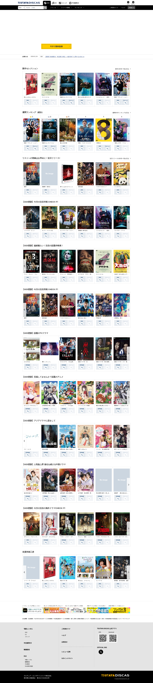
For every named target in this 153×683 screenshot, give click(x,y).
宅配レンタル (28, 659)
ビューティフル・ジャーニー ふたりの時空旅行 (73, 230)
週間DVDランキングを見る (121, 112)
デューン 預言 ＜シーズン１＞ (87, 536)
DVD (48, 3)
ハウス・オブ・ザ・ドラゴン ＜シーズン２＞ (126, 536)
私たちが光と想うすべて (84, 97)
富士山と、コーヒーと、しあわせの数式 (88, 580)
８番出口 (98, 143)
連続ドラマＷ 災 (83, 361)
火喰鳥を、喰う (118, 318)
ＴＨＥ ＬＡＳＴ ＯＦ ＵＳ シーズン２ (72, 536)
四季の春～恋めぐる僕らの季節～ (69, 449)
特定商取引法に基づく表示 (97, 618)
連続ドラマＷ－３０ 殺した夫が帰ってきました (127, 361)
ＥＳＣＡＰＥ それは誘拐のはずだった (70, 361)
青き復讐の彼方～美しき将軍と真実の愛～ (107, 493)
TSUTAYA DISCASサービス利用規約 (43, 618)
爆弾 (25, 186)
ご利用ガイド (113, 7)
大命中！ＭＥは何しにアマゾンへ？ (123, 274)
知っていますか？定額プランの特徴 (74, 605)
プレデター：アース (119, 230)
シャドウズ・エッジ (29, 230)
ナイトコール (45, 97)
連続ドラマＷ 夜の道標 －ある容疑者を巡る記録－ (110, 361)
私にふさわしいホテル (30, 97)
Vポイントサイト (67, 658)
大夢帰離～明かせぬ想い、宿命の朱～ (52, 493)
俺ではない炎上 (82, 318)
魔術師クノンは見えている (121, 405)
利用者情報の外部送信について (113, 618)
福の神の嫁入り (28, 493)
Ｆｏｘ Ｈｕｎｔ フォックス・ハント (34, 274)
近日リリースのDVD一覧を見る (119, 158)
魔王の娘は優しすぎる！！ (103, 405)
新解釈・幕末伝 (46, 186)
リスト (128, 4)
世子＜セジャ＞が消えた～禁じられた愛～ (125, 449)
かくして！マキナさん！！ (31, 405)
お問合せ (64, 642)
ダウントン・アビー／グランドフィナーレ (35, 536)
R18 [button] (130, 7)
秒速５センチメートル (66, 97)
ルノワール (99, 580)
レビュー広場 (66, 652)
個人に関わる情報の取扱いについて (80, 618)
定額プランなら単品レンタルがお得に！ (96, 605)
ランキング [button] (78, 7)
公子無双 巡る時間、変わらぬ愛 (87, 493)
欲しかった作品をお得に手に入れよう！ (53, 605)
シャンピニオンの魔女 (84, 405)
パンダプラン (117, 186)
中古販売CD (75, 3)
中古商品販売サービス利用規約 (61, 618)
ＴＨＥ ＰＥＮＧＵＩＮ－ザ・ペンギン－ (107, 536)
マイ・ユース (27, 449)
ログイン (133, 4)
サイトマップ (126, 618)
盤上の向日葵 (63, 143)
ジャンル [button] (53, 7)
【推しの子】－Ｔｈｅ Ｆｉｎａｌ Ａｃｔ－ (126, 143)
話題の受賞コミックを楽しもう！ (117, 605)
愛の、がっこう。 (46, 361)
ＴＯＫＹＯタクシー (101, 186)
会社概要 (24, 618)
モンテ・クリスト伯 (47, 230)
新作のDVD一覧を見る (122, 69)
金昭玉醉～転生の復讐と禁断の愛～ (69, 493)
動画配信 (27, 649)
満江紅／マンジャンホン (48, 274)
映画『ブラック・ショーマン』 (122, 97)
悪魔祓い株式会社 (83, 230)
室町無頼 (80, 186)
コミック (64, 3)
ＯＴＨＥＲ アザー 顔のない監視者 (88, 274)
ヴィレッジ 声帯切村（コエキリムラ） (70, 274)
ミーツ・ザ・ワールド (30, 580)
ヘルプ (123, 7)
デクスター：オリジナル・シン (50, 536)
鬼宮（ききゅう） (83, 449)
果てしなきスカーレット (66, 186)
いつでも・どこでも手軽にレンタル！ (31, 605)
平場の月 (98, 318)
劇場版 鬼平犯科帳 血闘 (121, 580)
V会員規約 (30, 618)
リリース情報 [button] (65, 7)
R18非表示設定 (29, 666)
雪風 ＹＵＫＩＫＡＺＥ (84, 143)
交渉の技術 (45, 449)
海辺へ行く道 (63, 580)
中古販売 (27, 664)
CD (56, 3)
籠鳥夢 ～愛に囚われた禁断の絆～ (123, 493)
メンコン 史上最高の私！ (103, 449)
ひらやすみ (27, 361)
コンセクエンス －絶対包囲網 (104, 97)
